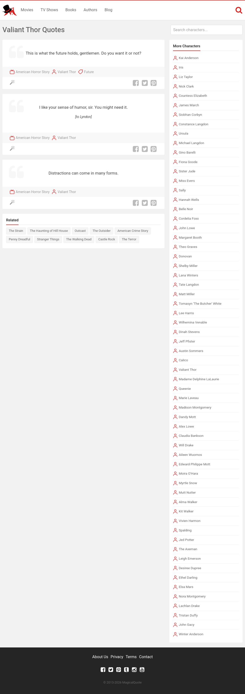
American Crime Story (132, 231)
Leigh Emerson (190, 558)
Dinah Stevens (189, 332)
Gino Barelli (187, 152)
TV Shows (49, 10)
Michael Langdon (191, 143)
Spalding (185, 530)
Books (70, 10)
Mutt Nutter (187, 492)
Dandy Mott (187, 417)
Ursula (183, 133)
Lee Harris (186, 313)
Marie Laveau (189, 398)
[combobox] (207, 30)
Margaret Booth (190, 237)
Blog (108, 10)
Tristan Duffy (188, 615)
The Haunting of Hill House (49, 231)
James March (189, 105)
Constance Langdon (193, 124)
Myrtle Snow (188, 483)
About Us (100, 657)
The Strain (16, 231)
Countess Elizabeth (193, 96)
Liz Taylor (186, 77)
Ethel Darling (188, 577)
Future (89, 72)
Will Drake (186, 445)
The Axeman (188, 549)
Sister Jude (187, 171)
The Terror (129, 239)
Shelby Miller (188, 266)
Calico (183, 360)
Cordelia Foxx (189, 218)
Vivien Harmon (190, 521)
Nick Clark (186, 86)
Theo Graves (188, 247)
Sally (182, 190)
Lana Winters (188, 275)
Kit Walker (186, 511)
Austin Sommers (191, 351)
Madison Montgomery (195, 407)
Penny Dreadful (19, 239)
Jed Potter (186, 540)
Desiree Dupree (190, 568)
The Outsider (101, 231)
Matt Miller (187, 294)
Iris (181, 67)
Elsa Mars (186, 587)
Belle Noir (186, 209)
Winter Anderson (191, 634)
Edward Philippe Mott (194, 464)
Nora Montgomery (192, 596)
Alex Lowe (186, 426)
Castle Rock (106, 239)
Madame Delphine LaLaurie (199, 379)
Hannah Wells (189, 200)
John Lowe (187, 228)
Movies (27, 10)
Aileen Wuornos (190, 455)
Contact (146, 657)
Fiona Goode (188, 162)
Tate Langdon (189, 284)
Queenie (185, 389)
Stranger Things (48, 239)
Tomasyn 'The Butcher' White (200, 303)
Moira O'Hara (188, 473)
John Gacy (186, 624)
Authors (90, 10)
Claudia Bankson (191, 436)
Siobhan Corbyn (190, 115)
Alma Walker (188, 502)
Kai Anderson (189, 58)
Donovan (185, 256)
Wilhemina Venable (193, 322)
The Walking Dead (79, 239)
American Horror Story (33, 72)
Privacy (117, 657)
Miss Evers (187, 181)
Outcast (80, 231)
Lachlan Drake (189, 606)
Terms (131, 657)
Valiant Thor (67, 72)
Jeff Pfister (187, 341)
